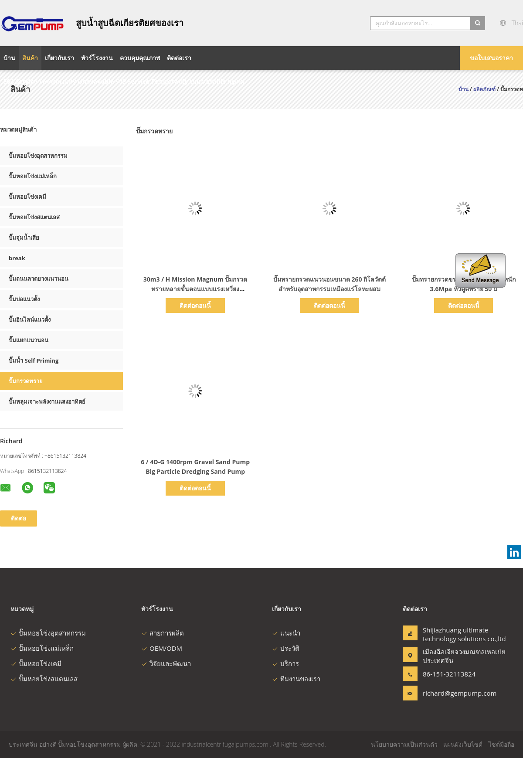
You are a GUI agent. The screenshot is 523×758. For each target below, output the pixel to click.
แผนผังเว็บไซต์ (462, 744)
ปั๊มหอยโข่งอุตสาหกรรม (38, 156)
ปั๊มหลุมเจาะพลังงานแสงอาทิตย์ (47, 401)
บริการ (285, 663)
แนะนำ (286, 633)
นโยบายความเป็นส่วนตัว (404, 744)
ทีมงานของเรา (296, 678)
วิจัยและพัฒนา (166, 663)
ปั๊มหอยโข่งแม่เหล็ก (33, 176)
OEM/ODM (161, 648)
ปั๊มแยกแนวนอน (28, 340)
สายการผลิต (162, 633)
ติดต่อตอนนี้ (195, 305)
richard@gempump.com (450, 693)
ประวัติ (285, 648)
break (17, 258)
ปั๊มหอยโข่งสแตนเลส (34, 217)
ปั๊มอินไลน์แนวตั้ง (30, 319)
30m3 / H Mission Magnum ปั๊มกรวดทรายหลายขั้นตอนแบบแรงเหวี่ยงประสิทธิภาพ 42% (195, 289)
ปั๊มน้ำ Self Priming (33, 360)
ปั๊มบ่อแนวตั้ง (24, 299)
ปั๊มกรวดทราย (26, 381)
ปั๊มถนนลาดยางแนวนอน (38, 278)
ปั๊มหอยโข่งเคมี (27, 197)
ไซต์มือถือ (501, 744)
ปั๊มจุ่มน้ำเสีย (24, 237)
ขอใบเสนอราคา (491, 58)
